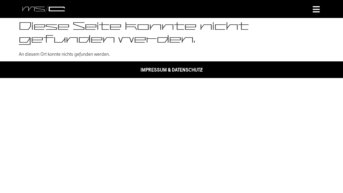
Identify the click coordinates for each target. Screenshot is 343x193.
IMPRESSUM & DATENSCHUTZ (171, 70)
